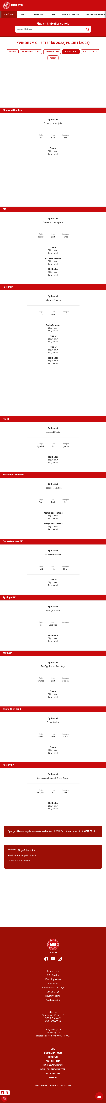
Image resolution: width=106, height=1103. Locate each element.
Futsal (53, 1078)
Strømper (65, 135)
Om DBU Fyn (53, 992)
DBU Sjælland (53, 1074)
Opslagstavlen (90, 52)
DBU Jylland (53, 1061)
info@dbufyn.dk (53, 1030)
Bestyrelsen (53, 971)
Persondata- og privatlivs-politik (53, 1086)
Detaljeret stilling (31, 52)
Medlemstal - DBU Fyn (53, 988)
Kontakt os (53, 984)
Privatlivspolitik (53, 996)
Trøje (41, 135)
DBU (53, 1049)
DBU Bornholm (53, 1053)
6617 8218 (89, 831)
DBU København (53, 1065)
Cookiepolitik (53, 1000)
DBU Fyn (53, 1057)
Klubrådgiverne (53, 979)
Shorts (53, 135)
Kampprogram (52, 52)
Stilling (12, 52)
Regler (53, 58)
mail (70, 831)
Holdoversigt (71, 52)
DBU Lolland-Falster (53, 1070)
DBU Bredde (53, 975)
